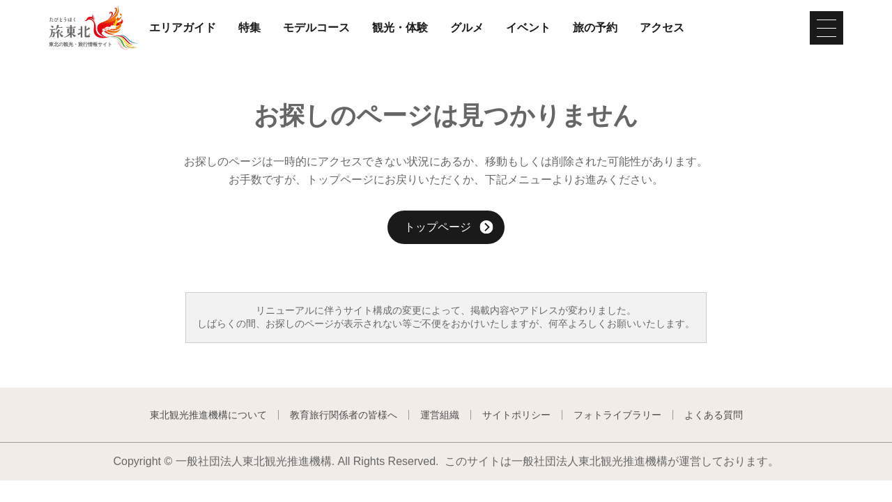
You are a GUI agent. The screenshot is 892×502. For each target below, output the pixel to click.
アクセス (662, 27)
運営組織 (439, 415)
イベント (528, 27)
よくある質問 (713, 415)
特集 (249, 27)
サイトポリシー (516, 415)
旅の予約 (595, 27)
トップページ (448, 228)
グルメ (467, 27)
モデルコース (316, 27)
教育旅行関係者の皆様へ (343, 415)
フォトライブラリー (617, 415)
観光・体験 (400, 27)
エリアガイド (182, 27)
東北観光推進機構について (208, 415)
